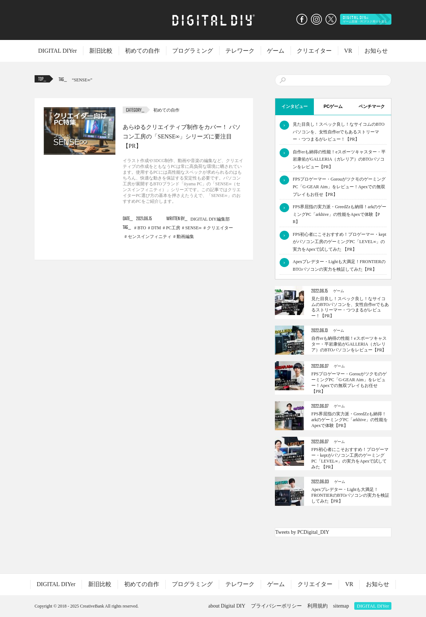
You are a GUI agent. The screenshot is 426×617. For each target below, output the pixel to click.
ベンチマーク (372, 106)
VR (348, 51)
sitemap (341, 606)
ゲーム (275, 51)
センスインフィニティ (149, 236)
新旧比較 (101, 51)
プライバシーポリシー (276, 606)
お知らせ (376, 51)
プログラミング (192, 51)
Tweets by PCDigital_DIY (302, 532)
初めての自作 (142, 51)
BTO (142, 227)
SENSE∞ (82, 79)
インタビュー (294, 106)
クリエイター (314, 51)
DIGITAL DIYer (57, 51)
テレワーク (240, 51)
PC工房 (173, 227)
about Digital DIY (226, 606)
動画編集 (185, 236)
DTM (156, 227)
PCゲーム (333, 106)
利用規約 (317, 606)
